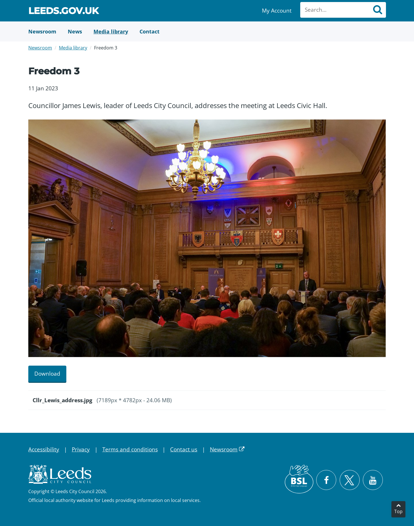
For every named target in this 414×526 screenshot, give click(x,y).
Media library (73, 48)
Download (47, 373)
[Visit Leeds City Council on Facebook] (326, 480)
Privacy (81, 449)
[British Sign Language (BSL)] (299, 479)
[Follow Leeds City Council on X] (349, 480)
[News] (75, 31)
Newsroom (40, 48)
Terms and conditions (130, 449)
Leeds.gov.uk (63, 11)
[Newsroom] (42, 31)
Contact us (183, 449)
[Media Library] (110, 31)
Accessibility (43, 449)
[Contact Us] (150, 31)
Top (398, 511)
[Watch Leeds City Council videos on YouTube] (373, 480)
